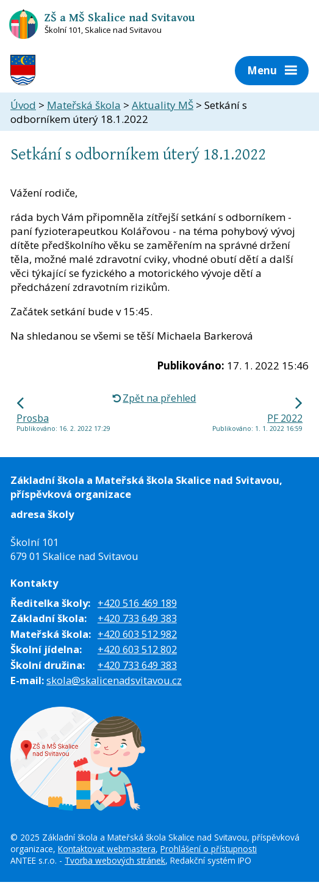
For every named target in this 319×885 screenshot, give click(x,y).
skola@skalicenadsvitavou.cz (114, 680)
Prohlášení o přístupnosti (208, 849)
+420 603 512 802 (137, 649)
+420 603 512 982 (137, 634)
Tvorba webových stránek (115, 860)
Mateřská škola (84, 105)
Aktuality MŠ (162, 105)
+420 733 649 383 (137, 618)
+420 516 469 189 (137, 603)
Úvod (23, 105)
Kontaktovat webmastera (107, 849)
